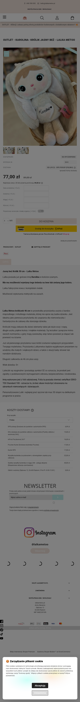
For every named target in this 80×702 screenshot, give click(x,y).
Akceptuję (40, 685)
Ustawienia (40, 692)
